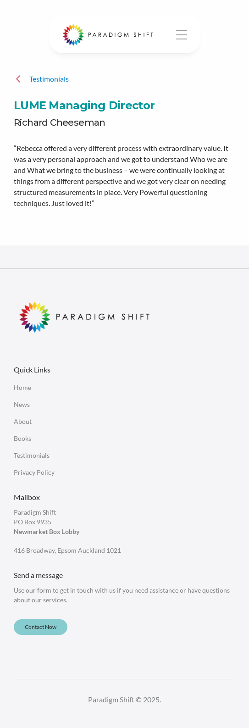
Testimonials (32, 455)
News (22, 404)
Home (22, 387)
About (23, 421)
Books (22, 438)
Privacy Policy (34, 472)
